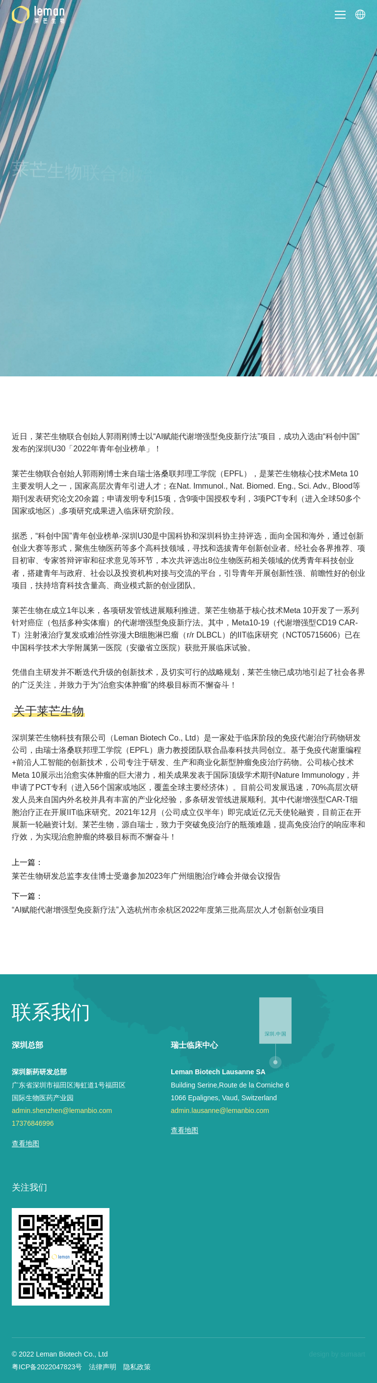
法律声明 (102, 1367)
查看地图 (25, 1143)
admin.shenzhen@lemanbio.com (62, 1110)
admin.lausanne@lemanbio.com (220, 1110)
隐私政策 (137, 1367)
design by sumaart (337, 1354)
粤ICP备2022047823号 (47, 1367)
